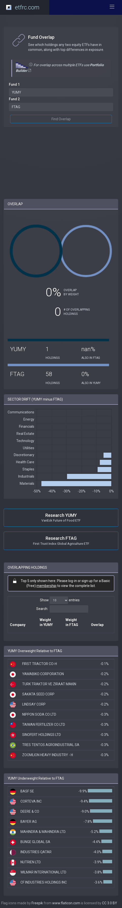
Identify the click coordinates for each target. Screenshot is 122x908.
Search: (62, 609)
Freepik (37, 903)
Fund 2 (14, 99)
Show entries (60, 600)
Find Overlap (61, 119)
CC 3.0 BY (109, 903)
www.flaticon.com (66, 903)
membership (46, 586)
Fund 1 (14, 84)
